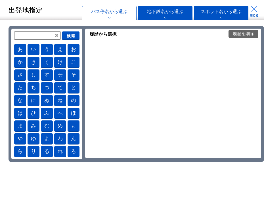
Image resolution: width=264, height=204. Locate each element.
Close (254, 11)
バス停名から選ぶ (109, 11)
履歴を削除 (243, 33)
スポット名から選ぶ (221, 11)
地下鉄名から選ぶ (165, 11)
